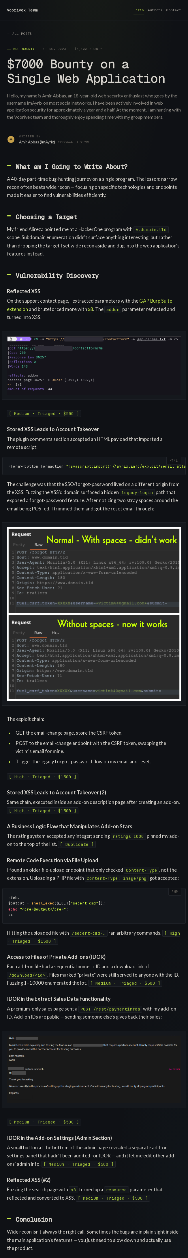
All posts (22, 34)
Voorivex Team (22, 10)
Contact (173, 10)
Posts (139, 10)
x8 (90, 309)
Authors (155, 10)
